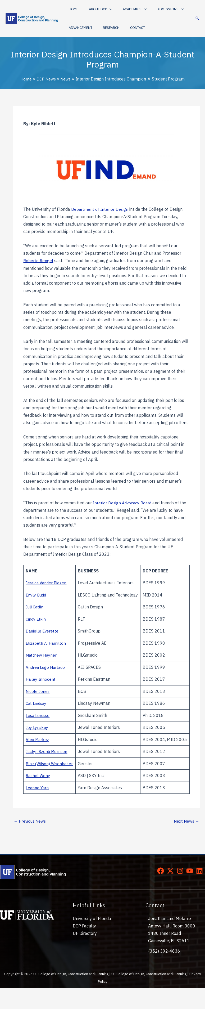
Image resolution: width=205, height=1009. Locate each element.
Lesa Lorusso (38, 721)
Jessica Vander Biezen (47, 582)
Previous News (30, 842)
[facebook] (161, 891)
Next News (186, 842)
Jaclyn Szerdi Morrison (47, 764)
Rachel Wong (38, 796)
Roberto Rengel (38, 260)
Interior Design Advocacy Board (123, 502)
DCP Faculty (84, 946)
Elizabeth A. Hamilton (46, 649)
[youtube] (190, 891)
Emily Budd (36, 598)
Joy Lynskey (37, 733)
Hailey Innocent (41, 685)
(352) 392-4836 (164, 972)
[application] (104, 9)
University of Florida (92, 939)
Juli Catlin (35, 613)
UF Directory (85, 954)
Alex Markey (38, 749)
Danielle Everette (42, 637)
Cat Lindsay (37, 709)
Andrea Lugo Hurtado (46, 673)
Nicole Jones (38, 697)
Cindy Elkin (36, 626)
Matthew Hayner (42, 661)
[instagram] (181, 891)
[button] (95, 9)
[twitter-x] (171, 891)
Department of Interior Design (100, 209)
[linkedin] (200, 891)
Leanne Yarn (37, 808)
